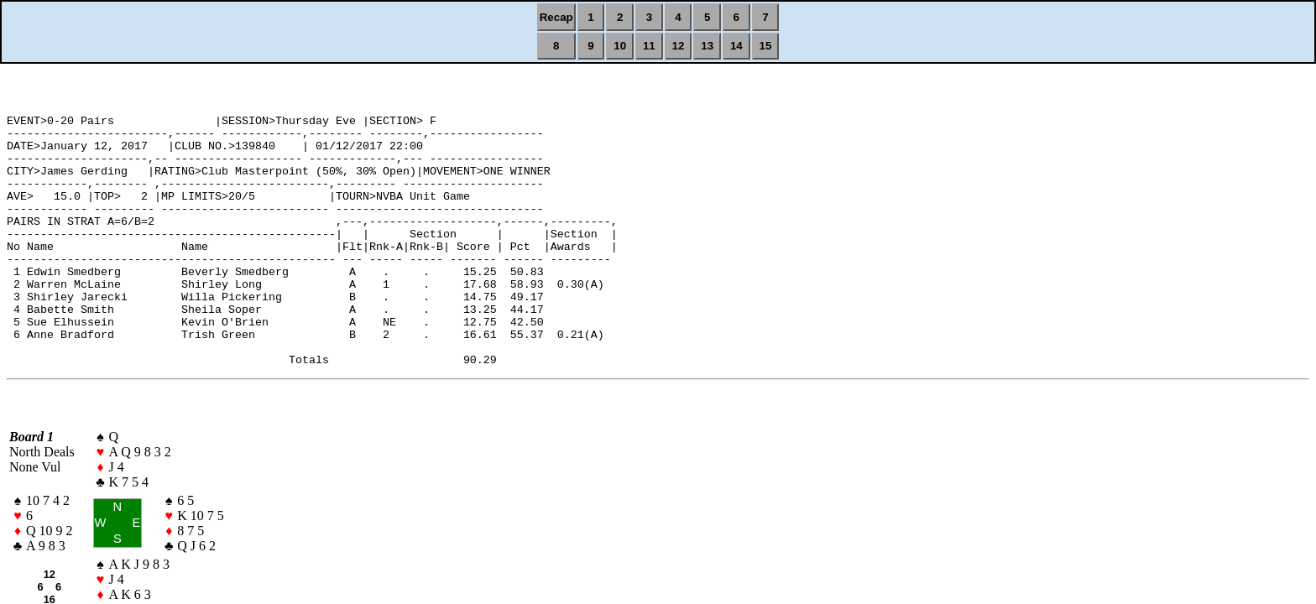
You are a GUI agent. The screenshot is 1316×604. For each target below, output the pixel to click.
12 (678, 45)
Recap (556, 17)
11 (649, 45)
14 (736, 45)
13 (707, 45)
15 (766, 45)
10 (620, 45)
